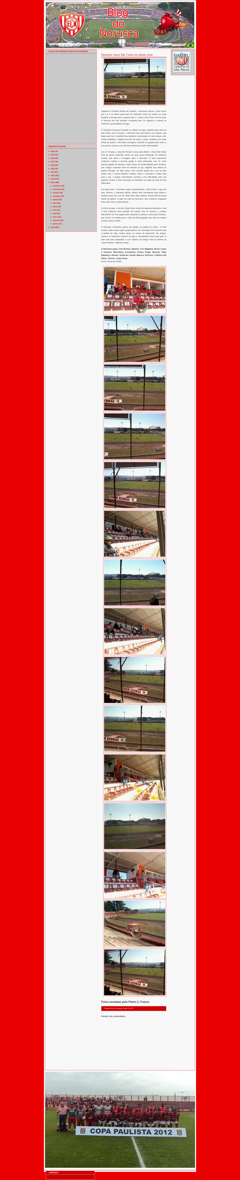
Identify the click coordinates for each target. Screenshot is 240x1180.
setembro (56, 196)
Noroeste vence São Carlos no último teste (127, 54)
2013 (52, 175)
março (55, 217)
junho (55, 206)
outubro (56, 193)
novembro (57, 189)
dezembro (57, 186)
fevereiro (56, 220)
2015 (52, 169)
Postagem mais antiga (158, 1064)
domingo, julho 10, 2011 (125, 1008)
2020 (52, 151)
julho (55, 203)
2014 (52, 172)
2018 (52, 158)
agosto (55, 199)
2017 (52, 161)
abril (54, 213)
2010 (52, 227)
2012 (52, 179)
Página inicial (134, 1064)
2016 (52, 165)
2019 (52, 155)
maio (55, 210)
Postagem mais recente (109, 1064)
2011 (52, 182)
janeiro (55, 224)
